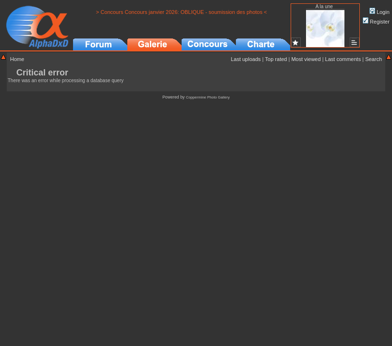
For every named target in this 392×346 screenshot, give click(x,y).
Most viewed (305, 59)
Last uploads (245, 59)
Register (376, 22)
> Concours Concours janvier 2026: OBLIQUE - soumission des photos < (181, 12)
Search (373, 59)
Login (379, 12)
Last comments (343, 59)
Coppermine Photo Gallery (208, 97)
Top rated (276, 59)
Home (17, 59)
